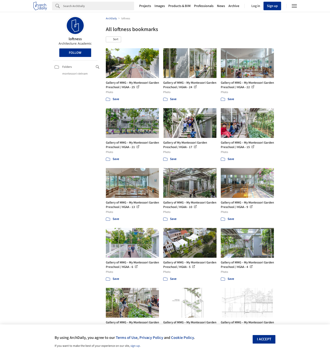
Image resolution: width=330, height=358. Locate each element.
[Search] (98, 6)
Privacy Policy (151, 337)
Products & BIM (179, 6)
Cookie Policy (182, 337)
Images (159, 6)
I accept (264, 339)
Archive (233, 6)
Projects (145, 6)
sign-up (135, 346)
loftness (75, 39)
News (221, 6)
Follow (75, 52)
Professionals (204, 6)
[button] (113, 39)
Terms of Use (126, 337)
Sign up (272, 6)
